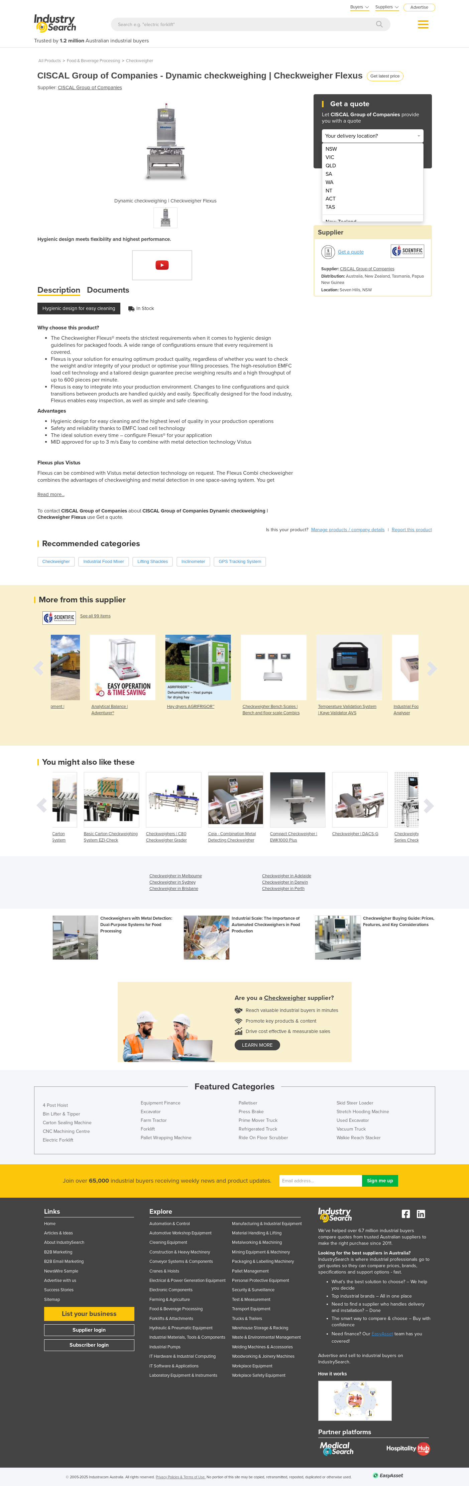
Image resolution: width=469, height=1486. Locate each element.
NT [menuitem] (329, 190)
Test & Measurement (251, 1299)
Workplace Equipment (252, 1366)
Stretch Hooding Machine (363, 1111)
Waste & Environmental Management (266, 1337)
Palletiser (248, 1103)
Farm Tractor (154, 1120)
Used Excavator (353, 1120)
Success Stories (59, 1290)
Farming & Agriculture (169, 1299)
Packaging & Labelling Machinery (263, 1261)
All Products (49, 60)
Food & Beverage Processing (93, 60)
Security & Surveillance (253, 1290)
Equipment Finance (161, 1103)
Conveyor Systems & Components (181, 1261)
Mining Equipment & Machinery (261, 1252)
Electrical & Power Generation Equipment (187, 1280)
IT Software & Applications (174, 1366)
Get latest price (384, 76)
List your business (89, 1314)
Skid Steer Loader (355, 1103)
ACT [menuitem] (331, 198)
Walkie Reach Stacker (359, 1138)
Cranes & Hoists (164, 1271)
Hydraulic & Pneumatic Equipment (181, 1328)
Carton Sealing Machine (67, 1123)
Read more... (51, 494)
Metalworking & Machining (257, 1242)
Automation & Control (169, 1223)
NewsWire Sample (61, 1271)
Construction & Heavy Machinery (179, 1252)
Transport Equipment (251, 1309)
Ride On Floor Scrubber (263, 1138)
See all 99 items (95, 616)
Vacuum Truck (351, 1129)
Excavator (151, 1111)
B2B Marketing (58, 1252)
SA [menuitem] (329, 174)
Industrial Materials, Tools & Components (187, 1337)
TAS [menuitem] (330, 207)
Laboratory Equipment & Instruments (183, 1375)
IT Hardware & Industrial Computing (182, 1356)
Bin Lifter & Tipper (61, 1114)
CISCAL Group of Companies (90, 88)
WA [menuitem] (330, 182)
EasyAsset (382, 1334)
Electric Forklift (58, 1140)
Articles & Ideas (58, 1233)
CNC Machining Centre (66, 1131)
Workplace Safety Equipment (258, 1375)
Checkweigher (139, 60)
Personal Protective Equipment (260, 1280)
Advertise (419, 7)
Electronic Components (171, 1290)
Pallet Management (250, 1271)
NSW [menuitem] (331, 149)
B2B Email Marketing (64, 1261)
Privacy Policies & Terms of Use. (181, 1477)
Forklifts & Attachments (171, 1318)
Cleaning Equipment (168, 1242)
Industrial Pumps (165, 1347)
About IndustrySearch (64, 1242)
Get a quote (351, 252)
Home (49, 1223)
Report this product (412, 530)
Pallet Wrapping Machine (166, 1138)
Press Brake (251, 1111)
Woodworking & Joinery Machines (263, 1356)
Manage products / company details (348, 530)
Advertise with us (60, 1280)
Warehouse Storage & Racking (260, 1328)
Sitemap (52, 1299)
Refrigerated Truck (258, 1129)
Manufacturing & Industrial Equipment (267, 1223)
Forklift (148, 1129)
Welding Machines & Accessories (262, 1347)
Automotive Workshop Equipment (180, 1233)
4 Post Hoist (55, 1105)
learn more (257, 1045)
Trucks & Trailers (247, 1318)
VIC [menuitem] (330, 157)
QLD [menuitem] (331, 165)
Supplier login (89, 1330)
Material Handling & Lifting (256, 1233)
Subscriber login (89, 1345)
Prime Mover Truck (258, 1120)
